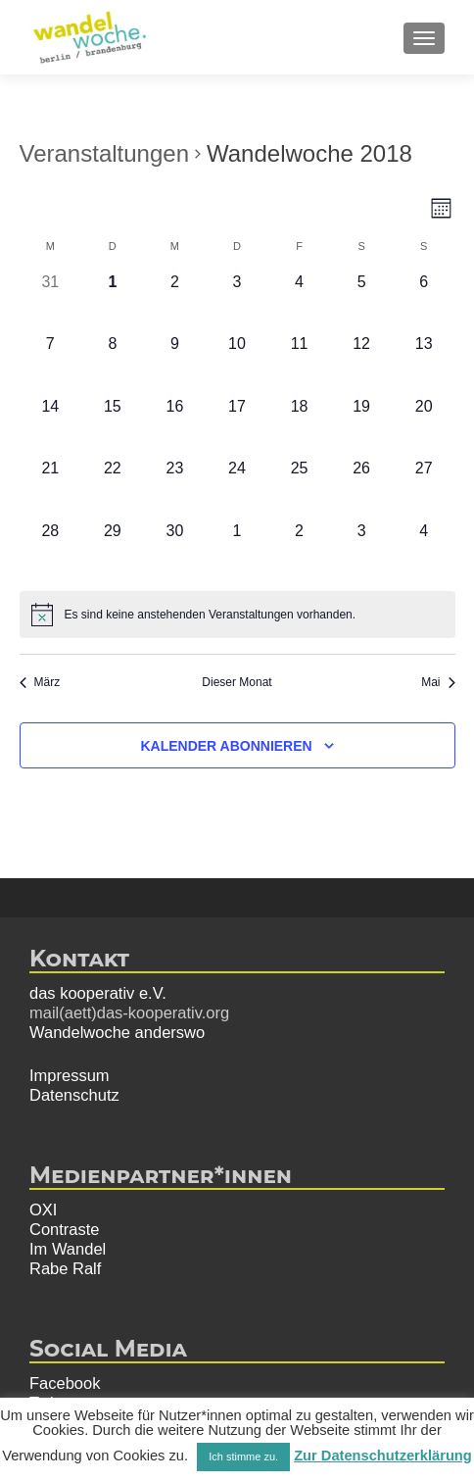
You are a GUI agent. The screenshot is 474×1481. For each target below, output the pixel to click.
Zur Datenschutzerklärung (383, 1455)
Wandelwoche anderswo (117, 1032)
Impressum (69, 1075)
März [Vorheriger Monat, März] (40, 682)
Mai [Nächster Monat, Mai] (437, 682)
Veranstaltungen (104, 153)
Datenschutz (74, 1095)
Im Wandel (67, 1249)
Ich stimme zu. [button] (243, 1456)
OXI (43, 1209)
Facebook (64, 1383)
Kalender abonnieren (225, 746)
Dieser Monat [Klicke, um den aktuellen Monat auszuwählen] (236, 682)
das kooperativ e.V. (97, 993)
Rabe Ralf (65, 1268)
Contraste (64, 1229)
